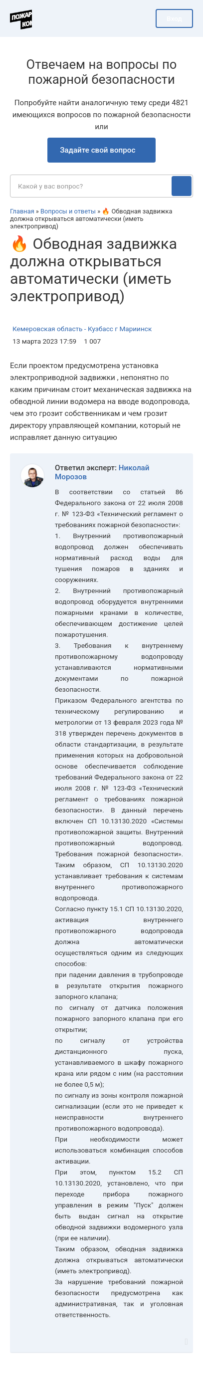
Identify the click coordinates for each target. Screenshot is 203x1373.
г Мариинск (133, 329)
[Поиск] (182, 186)
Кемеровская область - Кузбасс (62, 329)
